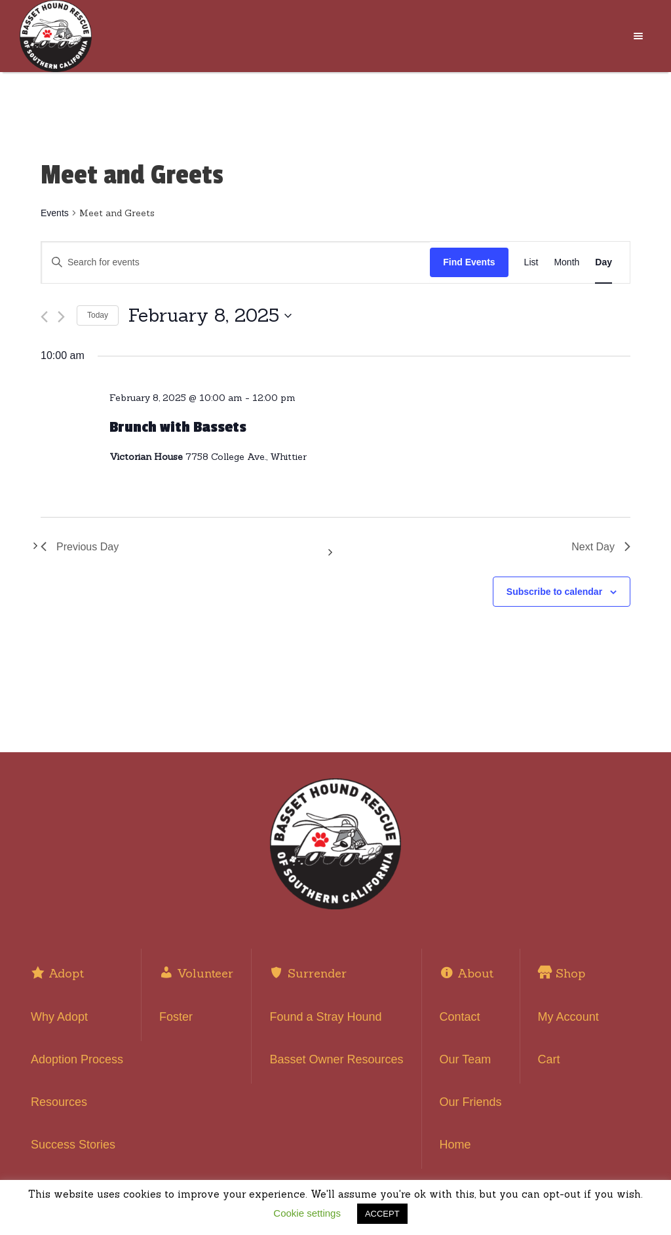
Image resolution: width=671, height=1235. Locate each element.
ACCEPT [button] (382, 1214)
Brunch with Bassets (177, 427)
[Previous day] (44, 317)
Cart (549, 1059)
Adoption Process (77, 1059)
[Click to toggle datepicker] (210, 316)
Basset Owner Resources (336, 1059)
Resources (59, 1102)
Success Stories (73, 1144)
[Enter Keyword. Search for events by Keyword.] (235, 262)
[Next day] (61, 317)
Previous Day (80, 546)
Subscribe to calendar (554, 591)
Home (455, 1144)
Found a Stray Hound (325, 1016)
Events (55, 213)
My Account (568, 1016)
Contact (460, 1016)
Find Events (469, 262)
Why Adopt (59, 1016)
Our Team (465, 1059)
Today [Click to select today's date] (97, 315)
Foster (176, 1016)
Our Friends (471, 1102)
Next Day (600, 546)
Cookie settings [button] (307, 1213)
